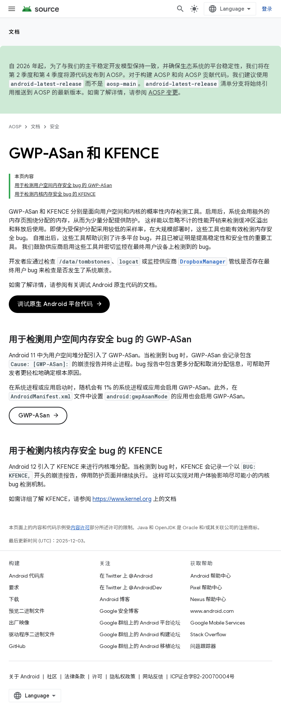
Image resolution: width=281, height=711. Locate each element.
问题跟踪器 (203, 646)
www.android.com (212, 611)
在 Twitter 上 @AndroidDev (131, 587)
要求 (14, 587)
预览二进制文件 (27, 611)
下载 (14, 599)
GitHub (17, 646)
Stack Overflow (208, 634)
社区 (52, 676)
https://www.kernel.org (122, 499)
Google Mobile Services (217, 622)
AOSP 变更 (163, 92)
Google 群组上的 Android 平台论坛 (140, 622)
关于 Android (24, 676)
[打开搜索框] (180, 8)
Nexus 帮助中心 (208, 599)
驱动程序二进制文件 (32, 634)
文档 (14, 32)
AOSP (15, 127)
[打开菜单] (11, 9)
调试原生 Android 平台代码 (60, 304)
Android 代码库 (26, 575)
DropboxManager (202, 261)
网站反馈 (153, 676)
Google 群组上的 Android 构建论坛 (140, 634)
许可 (97, 676)
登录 (267, 8)
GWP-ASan (38, 415)
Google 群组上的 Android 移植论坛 (140, 646)
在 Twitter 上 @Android (126, 575)
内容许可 (80, 527)
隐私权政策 (122, 676)
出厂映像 (19, 622)
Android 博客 (115, 599)
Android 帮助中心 (210, 575)
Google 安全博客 (119, 611)
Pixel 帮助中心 (206, 587)
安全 (54, 127)
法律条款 (74, 676)
